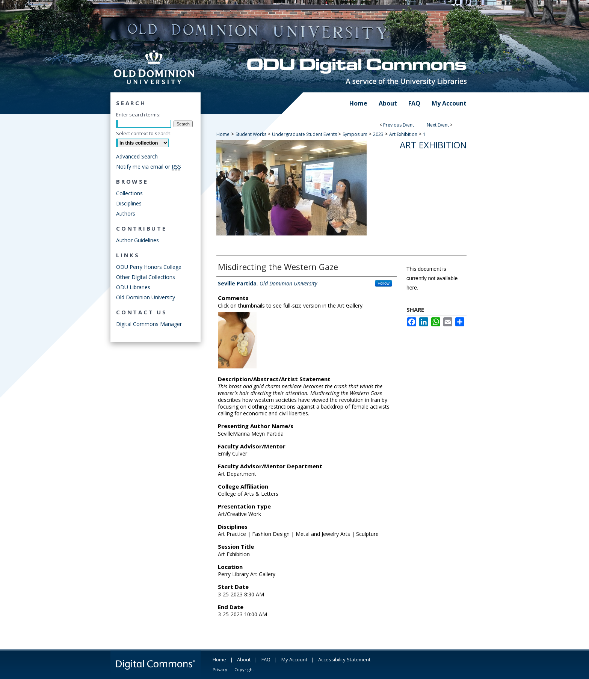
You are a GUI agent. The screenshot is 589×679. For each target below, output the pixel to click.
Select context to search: (144, 133)
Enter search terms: (138, 114)
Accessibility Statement (344, 659)
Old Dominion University (145, 297)
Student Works (251, 134)
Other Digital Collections (145, 277)
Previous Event (398, 125)
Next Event (438, 125)
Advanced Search (137, 156)
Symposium (356, 134)
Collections (129, 193)
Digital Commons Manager (149, 323)
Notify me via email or (148, 166)
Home (223, 134)
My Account (294, 659)
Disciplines (129, 203)
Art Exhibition (403, 134)
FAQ (265, 659)
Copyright (244, 669)
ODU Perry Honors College (148, 266)
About (244, 659)
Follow (384, 283)
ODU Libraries (133, 287)
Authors (125, 213)
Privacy (220, 669)
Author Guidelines (137, 240)
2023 (379, 134)
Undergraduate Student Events (305, 134)
